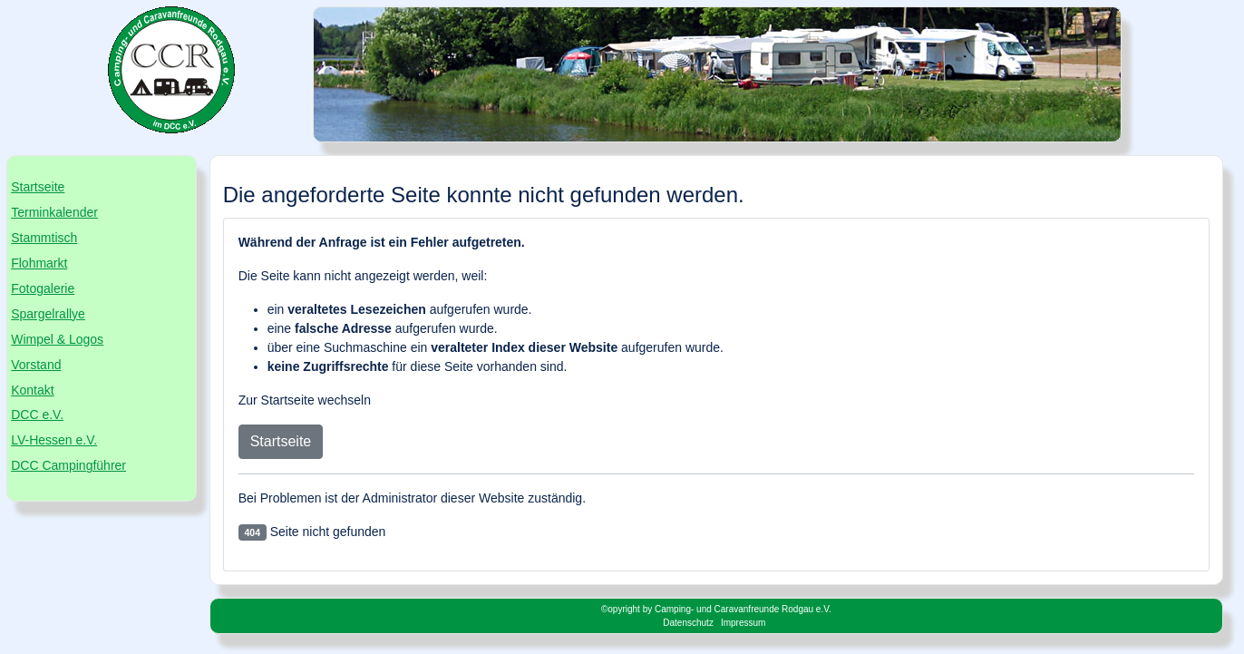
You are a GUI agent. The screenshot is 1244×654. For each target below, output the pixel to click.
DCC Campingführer (68, 465)
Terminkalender (54, 212)
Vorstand (36, 364)
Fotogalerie (42, 288)
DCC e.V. (37, 414)
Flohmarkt (39, 263)
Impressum (743, 623)
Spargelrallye (48, 314)
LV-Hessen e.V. (54, 440)
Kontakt (32, 390)
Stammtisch (44, 237)
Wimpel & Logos (57, 339)
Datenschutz (688, 623)
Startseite (37, 187)
